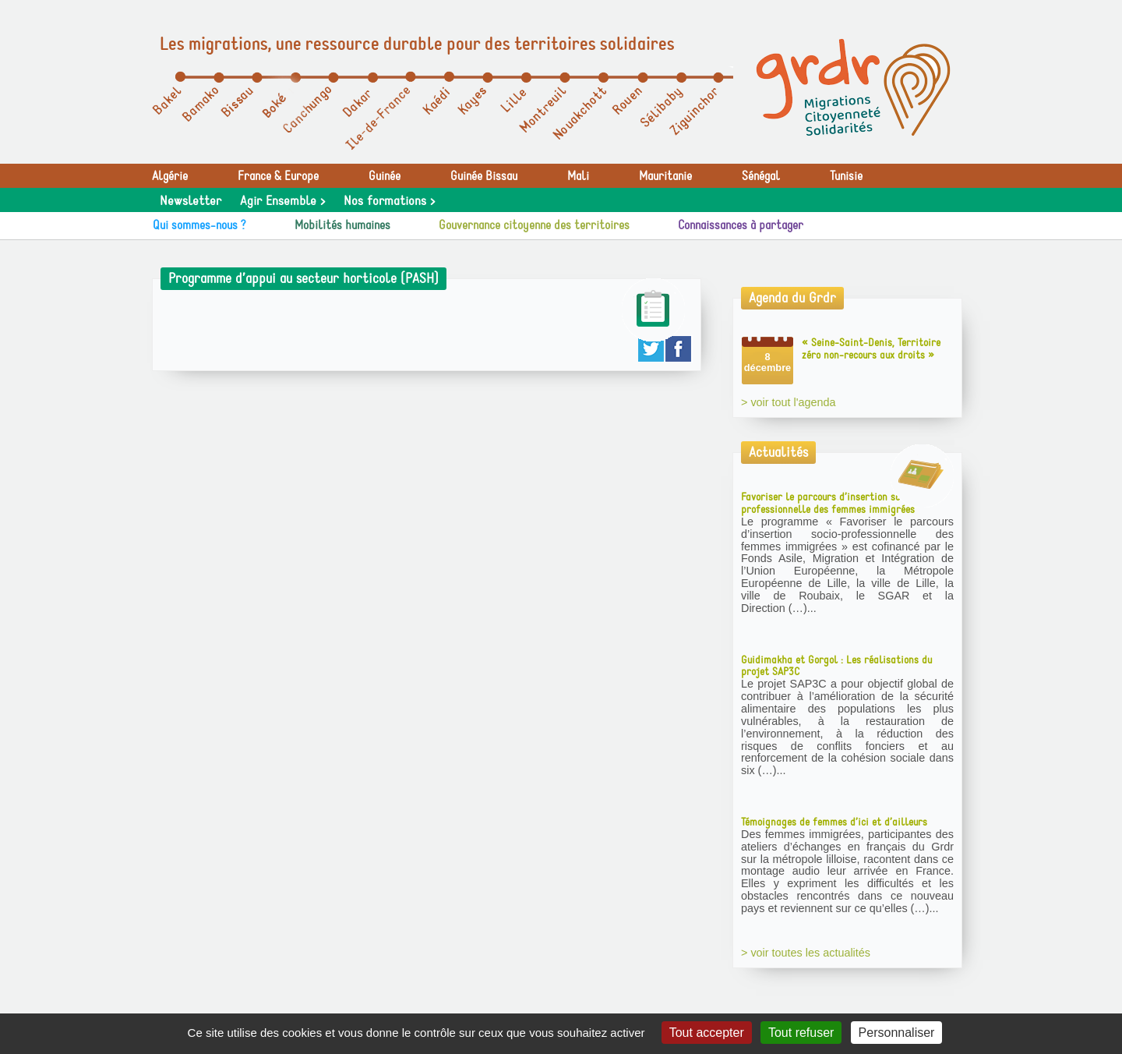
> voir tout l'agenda (788, 402)
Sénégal (761, 176)
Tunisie (846, 176)
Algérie (170, 176)
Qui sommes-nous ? (199, 225)
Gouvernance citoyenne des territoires (534, 225)
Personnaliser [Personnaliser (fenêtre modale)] (897, 1032)
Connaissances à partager (740, 225)
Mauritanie (665, 176)
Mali (578, 176)
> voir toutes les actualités (805, 952)
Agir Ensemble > (282, 201)
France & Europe (278, 176)
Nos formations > (389, 201)
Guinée (384, 176)
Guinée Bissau (483, 176)
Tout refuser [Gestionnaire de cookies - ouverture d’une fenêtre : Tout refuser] (801, 1032)
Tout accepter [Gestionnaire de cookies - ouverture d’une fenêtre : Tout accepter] (706, 1032)
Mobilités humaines (342, 225)
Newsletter (190, 201)
